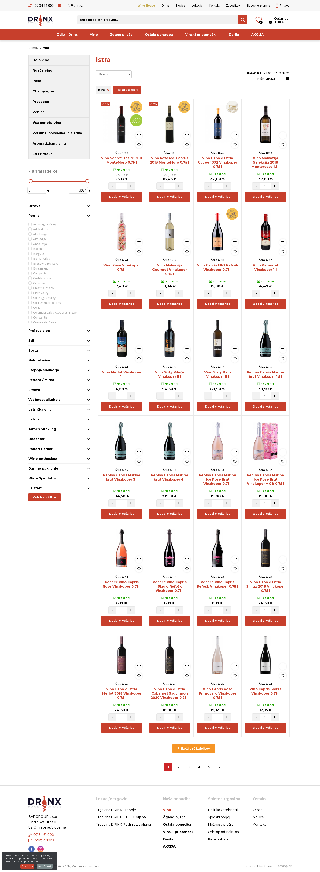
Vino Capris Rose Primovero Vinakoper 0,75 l (217, 693)
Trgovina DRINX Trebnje (116, 810)
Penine (39, 112)
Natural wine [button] (39, 360)
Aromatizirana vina (49, 143)
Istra (103, 90)
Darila (234, 35)
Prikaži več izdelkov (194, 748)
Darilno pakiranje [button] (43, 468)
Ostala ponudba (159, 35)
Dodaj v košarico (121, 196)
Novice (180, 5)
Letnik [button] (33, 419)
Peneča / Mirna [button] (41, 380)
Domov (33, 48)
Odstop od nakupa (223, 832)
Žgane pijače (121, 35)
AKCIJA (257, 35)
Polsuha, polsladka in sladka (57, 133)
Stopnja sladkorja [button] (43, 370)
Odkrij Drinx (67, 35)
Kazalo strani (218, 839)
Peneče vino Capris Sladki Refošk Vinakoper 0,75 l (170, 586)
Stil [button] (31, 341)
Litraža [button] (34, 390)
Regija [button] (33, 216)
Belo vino (41, 60)
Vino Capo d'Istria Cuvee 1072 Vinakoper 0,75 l (217, 162)
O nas (165, 5)
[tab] (59, 206)
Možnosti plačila (221, 824)
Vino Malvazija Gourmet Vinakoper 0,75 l (169, 269)
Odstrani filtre (44, 497)
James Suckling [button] (42, 429)
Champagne (43, 91)
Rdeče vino (42, 70)
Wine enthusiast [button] (42, 459)
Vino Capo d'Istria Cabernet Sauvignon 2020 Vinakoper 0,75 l (170, 693)
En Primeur (42, 154)
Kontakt (214, 5)
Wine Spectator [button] (42, 478)
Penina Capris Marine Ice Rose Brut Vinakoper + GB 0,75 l (265, 479)
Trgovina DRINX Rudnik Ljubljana (123, 824)
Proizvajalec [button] (39, 331)
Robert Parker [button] (40, 449)
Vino (94, 35)
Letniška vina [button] (40, 409)
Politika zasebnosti (223, 810)
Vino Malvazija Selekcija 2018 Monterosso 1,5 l (266, 162)
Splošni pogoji (219, 817)
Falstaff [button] (35, 488)
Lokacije (197, 5)
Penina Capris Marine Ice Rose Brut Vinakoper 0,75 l (217, 479)
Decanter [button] (36, 439)
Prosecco (41, 102)
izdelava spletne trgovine (259, 866)
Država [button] (34, 206)
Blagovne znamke (258, 5)
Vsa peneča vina (47, 123)
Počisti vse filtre (127, 90)
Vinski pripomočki (201, 35)
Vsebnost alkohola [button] (44, 400)
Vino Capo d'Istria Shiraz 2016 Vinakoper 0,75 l (265, 586)
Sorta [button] (33, 350)
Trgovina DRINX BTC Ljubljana (121, 817)
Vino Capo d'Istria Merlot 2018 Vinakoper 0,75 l (121, 693)
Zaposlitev (233, 5)
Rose (37, 81)
